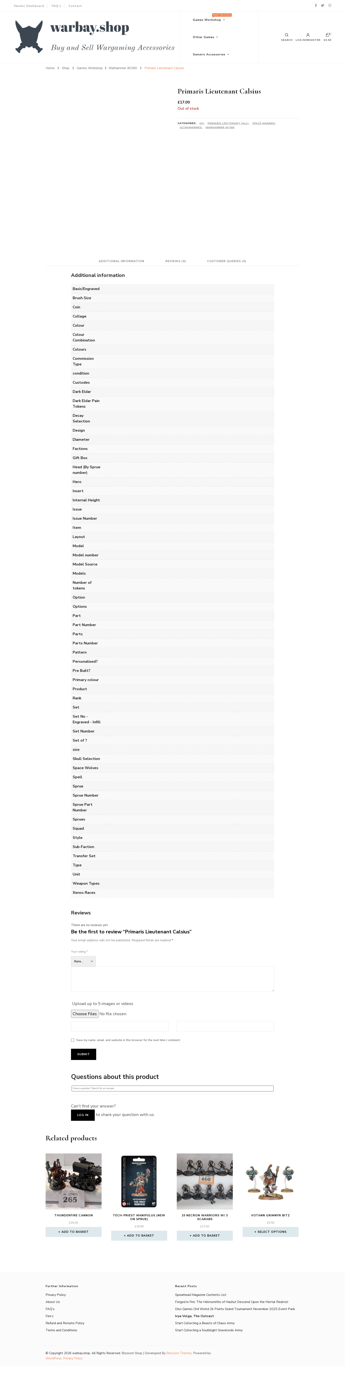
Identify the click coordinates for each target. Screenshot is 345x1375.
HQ (201, 123)
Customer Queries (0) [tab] (227, 261)
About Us (53, 1302)
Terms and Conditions (61, 1330)
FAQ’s (56, 6)
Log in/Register (308, 37)
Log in (82, 1115)
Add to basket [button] (75, 1232)
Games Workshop (211, 17)
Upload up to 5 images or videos (102, 1003)
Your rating (79, 952)
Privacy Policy (56, 1295)
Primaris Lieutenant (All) (228, 123)
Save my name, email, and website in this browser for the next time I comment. (128, 1040)
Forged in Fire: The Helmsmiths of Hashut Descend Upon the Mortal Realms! (231, 1302)
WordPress (54, 1358)
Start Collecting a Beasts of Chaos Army (205, 1323)
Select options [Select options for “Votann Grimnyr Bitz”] (272, 1232)
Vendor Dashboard (29, 6)
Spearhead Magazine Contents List (200, 1295)
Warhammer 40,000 (220, 127)
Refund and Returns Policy (65, 1323)
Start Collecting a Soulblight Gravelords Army (209, 1330)
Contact (75, 6)
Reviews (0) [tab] (176, 261)
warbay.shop (81, 1353)
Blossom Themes (179, 1353)
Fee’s (50, 1316)
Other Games (203, 37)
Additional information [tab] (121, 261)
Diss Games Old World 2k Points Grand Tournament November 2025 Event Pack (235, 1309)
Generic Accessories (209, 54)
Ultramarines (191, 127)
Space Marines (263, 123)
